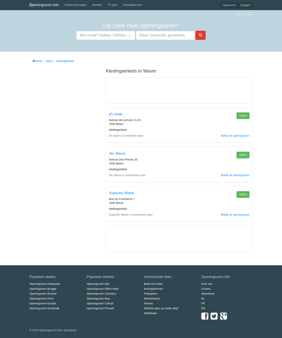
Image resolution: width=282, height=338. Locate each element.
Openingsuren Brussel (43, 293)
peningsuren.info (44, 5)
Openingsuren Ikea (98, 298)
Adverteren (208, 293)
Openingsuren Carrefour (101, 293)
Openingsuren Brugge (42, 288)
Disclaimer (70, 330)
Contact (206, 288)
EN (203, 308)
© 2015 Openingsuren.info (45, 330)
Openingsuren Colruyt (100, 303)
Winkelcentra (152, 298)
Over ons (206, 283)
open (243, 115)
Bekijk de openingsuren (235, 135)
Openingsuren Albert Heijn (103, 288)
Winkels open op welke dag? (161, 308)
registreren (229, 5)
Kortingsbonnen (132, 4)
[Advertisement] (58, 123)
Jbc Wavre (117, 153)
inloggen (245, 5)
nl (238, 14)
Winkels (97, 4)
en (250, 14)
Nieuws (148, 303)
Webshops (150, 313)
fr (244, 14)
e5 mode (116, 114)
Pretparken (150, 293)
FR (203, 303)
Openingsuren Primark (100, 308)
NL (203, 298)
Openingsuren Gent (41, 298)
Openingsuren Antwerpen (44, 283)
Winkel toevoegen (75, 4)
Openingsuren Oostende (44, 308)
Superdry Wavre (121, 193)
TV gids (112, 4)
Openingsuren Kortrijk (42, 303)
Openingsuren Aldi (98, 283)
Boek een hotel (153, 283)
